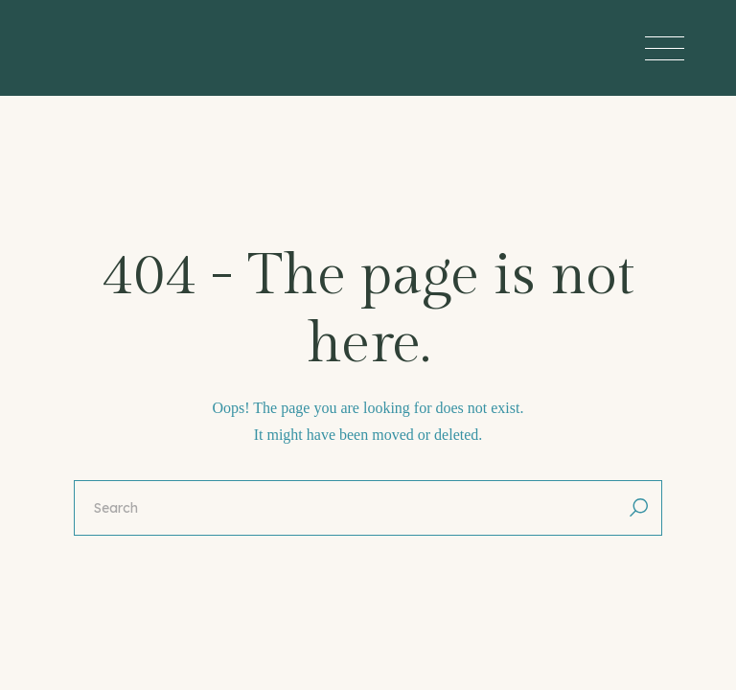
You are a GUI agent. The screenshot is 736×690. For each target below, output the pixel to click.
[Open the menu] (664, 48)
